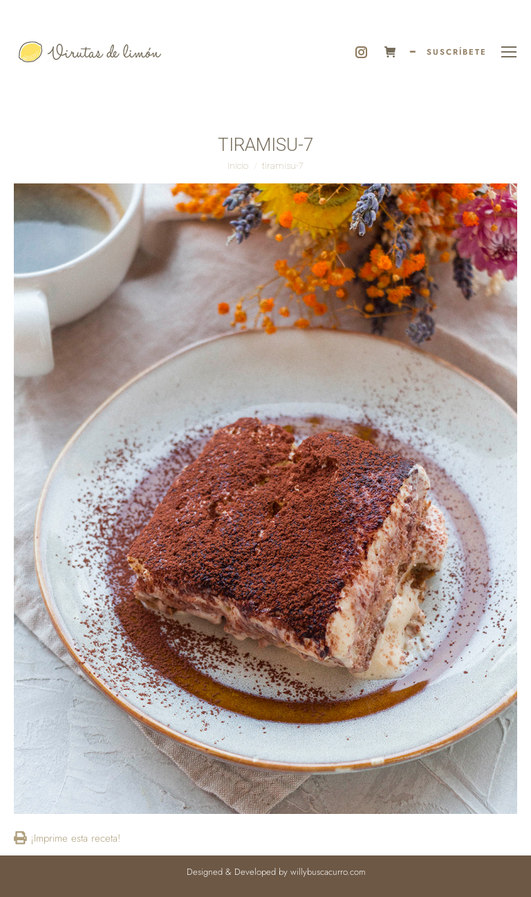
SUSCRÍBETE (457, 51)
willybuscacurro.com (328, 871)
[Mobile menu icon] (509, 52)
